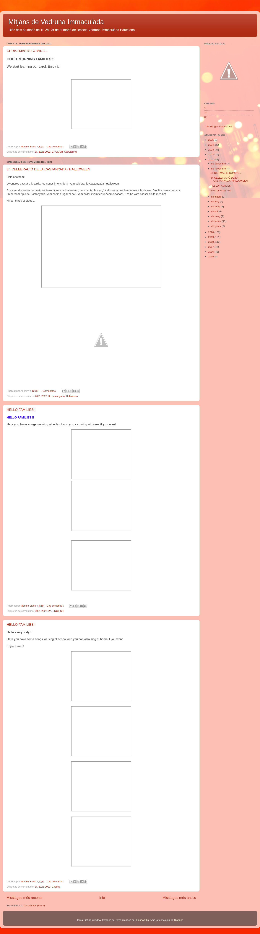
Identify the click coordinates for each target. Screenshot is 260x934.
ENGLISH (57, 151)
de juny (215, 201)
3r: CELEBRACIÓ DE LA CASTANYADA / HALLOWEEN (48, 169)
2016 (211, 251)
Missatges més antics (179, 898)
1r (36, 151)
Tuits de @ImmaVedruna (218, 126)
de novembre (219, 168)
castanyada (58, 396)
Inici (102, 898)
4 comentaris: (49, 391)
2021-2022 (44, 151)
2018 (211, 241)
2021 (211, 159)
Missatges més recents (24, 898)
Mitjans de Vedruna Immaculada (56, 22)
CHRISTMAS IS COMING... (27, 51)
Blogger (178, 920)
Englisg (56, 886)
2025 (211, 139)
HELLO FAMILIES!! (21, 624)
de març (216, 216)
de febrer (216, 221)
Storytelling (70, 151)
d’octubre (216, 196)
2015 (211, 256)
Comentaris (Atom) (34, 905)
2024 (211, 144)
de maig (216, 206)
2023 (211, 149)
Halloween (72, 396)
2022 (211, 154)
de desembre (219, 163)
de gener (216, 226)
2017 (211, 246)
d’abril (215, 211)
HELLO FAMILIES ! (21, 410)
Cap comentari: (55, 146)
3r (49, 396)
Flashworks (142, 920)
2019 (211, 237)
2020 (211, 232)
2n (49, 611)
